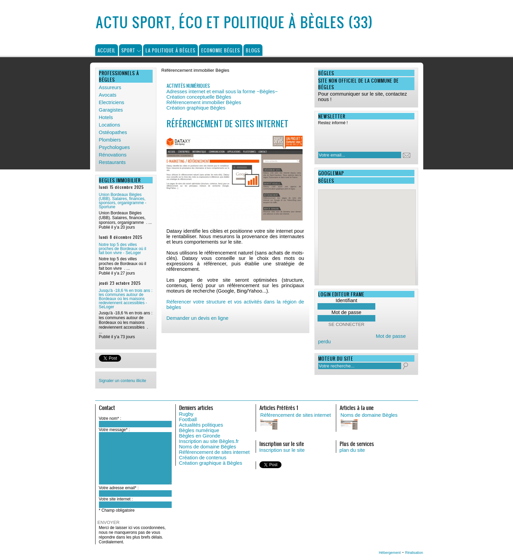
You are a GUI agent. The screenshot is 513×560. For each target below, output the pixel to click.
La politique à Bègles (170, 50)
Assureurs (110, 87)
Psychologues (114, 147)
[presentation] (362, 136)
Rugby (186, 414)
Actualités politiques (201, 425)
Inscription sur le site (282, 450)
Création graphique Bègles (196, 108)
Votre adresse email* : (119, 487)
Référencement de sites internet (214, 452)
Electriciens (111, 102)
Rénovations (112, 155)
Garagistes (111, 110)
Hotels (106, 117)
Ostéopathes (113, 132)
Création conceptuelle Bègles (199, 97)
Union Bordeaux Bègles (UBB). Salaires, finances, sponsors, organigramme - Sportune (123, 200)
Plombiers (110, 140)
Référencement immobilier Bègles (204, 102)
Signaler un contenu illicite (122, 380)
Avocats (108, 95)
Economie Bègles (220, 50)
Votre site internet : (116, 499)
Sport (128, 50)
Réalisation (414, 552)
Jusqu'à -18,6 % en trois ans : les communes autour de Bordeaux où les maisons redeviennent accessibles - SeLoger (126, 298)
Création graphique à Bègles (210, 463)
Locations (109, 125)
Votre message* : (114, 429)
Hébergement (390, 552)
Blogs (253, 50)
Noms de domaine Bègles (207, 446)
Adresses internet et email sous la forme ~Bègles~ (222, 91)
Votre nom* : (110, 418)
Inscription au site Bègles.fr (209, 441)
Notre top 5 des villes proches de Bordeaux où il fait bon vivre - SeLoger (122, 248)
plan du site (352, 450)
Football (188, 419)
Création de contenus (202, 457)
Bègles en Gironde (199, 436)
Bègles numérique (199, 430)
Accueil (107, 50)
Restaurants (112, 162)
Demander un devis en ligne (198, 318)
